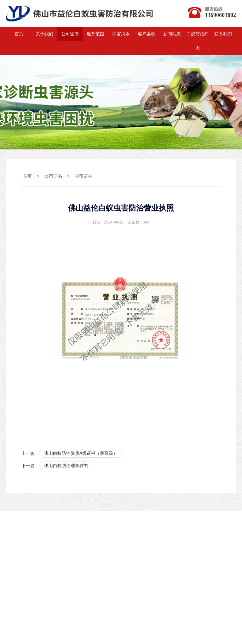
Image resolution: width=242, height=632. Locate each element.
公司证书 (70, 34)
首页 (18, 34)
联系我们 (223, 34)
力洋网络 (46, 563)
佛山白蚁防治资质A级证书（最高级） (81, 453)
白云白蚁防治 (99, 563)
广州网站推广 (112, 572)
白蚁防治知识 (198, 41)
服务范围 (95, 34)
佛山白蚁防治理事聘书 (66, 465)
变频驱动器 (154, 563)
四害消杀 (121, 34)
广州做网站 (168, 572)
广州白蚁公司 (55, 572)
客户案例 (146, 34)
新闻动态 (172, 34)
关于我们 (44, 34)
